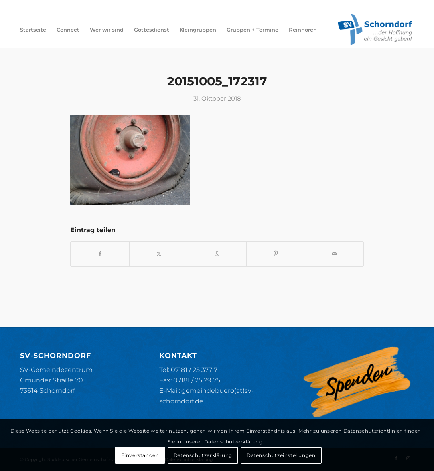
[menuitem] (33, 30)
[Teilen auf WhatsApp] (217, 254)
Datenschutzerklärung (203, 455)
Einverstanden (140, 455)
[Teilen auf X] (159, 254)
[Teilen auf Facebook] (100, 254)
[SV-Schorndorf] (375, 30)
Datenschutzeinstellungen (281, 455)
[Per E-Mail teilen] (334, 254)
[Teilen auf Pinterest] (276, 254)
